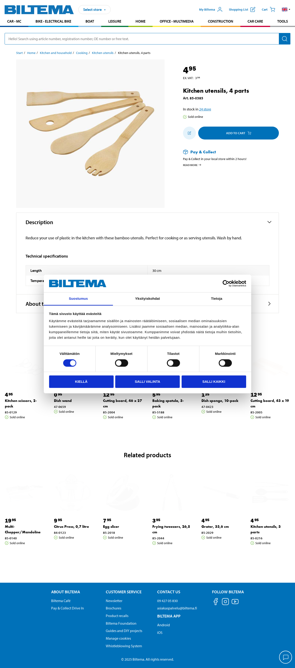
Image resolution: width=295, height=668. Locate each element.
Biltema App (168, 616)
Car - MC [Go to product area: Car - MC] (14, 21)
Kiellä (81, 381)
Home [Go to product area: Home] (140, 21)
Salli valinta (147, 381)
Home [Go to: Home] (31, 53)
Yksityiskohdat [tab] (147, 299)
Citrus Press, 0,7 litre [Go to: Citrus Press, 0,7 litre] (71, 526)
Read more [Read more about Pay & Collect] (192, 165)
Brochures (113, 608)
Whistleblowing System (124, 646)
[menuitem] (14, 22)
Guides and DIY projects (124, 630)
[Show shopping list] (242, 9)
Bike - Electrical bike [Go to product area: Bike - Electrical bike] (53, 21)
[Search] (284, 39)
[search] (147, 39)
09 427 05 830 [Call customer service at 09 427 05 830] (167, 600)
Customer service (124, 591)
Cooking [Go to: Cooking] (82, 53)
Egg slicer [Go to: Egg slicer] (111, 526)
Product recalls (117, 615)
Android (163, 625)
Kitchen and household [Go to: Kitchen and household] (56, 53)
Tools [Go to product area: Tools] (282, 21)
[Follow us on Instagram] (225, 602)
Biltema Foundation (121, 623)
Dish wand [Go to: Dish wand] (63, 400)
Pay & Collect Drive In (67, 608)
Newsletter (114, 600)
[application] (286, 657)
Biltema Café (61, 600)
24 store (205, 109)
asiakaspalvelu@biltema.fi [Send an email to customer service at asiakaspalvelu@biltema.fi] (177, 608)
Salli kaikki (213, 381)
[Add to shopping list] (189, 133)
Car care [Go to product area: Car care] (255, 21)
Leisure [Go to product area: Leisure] (114, 21)
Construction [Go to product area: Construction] (220, 21)
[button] (286, 9)
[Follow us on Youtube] (235, 603)
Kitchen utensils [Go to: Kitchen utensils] (103, 53)
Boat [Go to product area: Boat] (90, 21)
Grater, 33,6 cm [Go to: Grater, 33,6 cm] (215, 526)
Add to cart (238, 133)
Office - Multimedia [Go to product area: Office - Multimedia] (177, 21)
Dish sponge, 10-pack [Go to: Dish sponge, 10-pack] (220, 400)
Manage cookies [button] (118, 638)
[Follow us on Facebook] (215, 602)
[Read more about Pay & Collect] (226, 152)
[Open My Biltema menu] (211, 9)
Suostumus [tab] (78, 299)
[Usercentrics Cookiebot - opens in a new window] (226, 283)
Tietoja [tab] (216, 299)
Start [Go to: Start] (19, 53)
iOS (159, 632)
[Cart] (268, 9)
